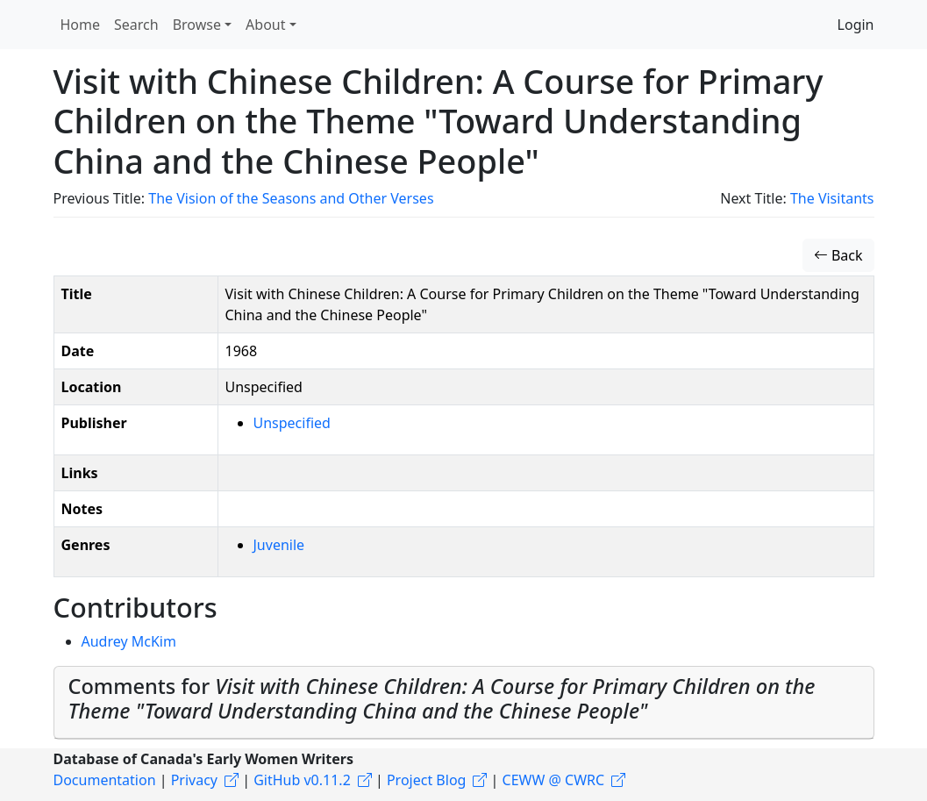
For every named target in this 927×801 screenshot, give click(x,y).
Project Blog (426, 780)
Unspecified (292, 423)
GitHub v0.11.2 (302, 780)
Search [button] (136, 24)
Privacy (194, 780)
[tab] (464, 703)
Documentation (104, 780)
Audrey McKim (129, 641)
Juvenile (279, 544)
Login (856, 24)
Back (838, 255)
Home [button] (81, 24)
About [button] (265, 24)
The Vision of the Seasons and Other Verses (290, 198)
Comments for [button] (442, 698)
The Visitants (832, 198)
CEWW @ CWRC (554, 780)
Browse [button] (197, 24)
